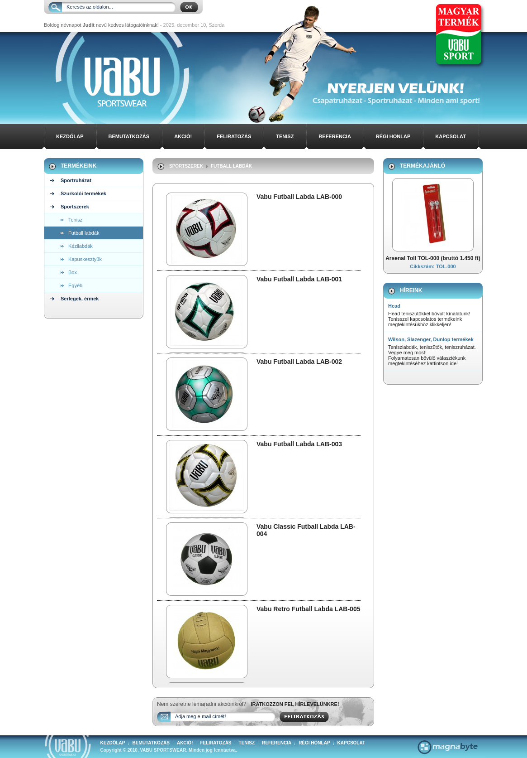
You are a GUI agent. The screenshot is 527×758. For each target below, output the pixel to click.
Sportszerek (75, 206)
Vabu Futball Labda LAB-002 (299, 361)
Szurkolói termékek (83, 193)
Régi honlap (393, 136)
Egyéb (75, 285)
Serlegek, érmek (80, 298)
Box (72, 272)
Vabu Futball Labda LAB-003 (299, 444)
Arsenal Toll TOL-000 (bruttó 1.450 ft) (432, 258)
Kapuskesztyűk (85, 259)
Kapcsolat (450, 136)
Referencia (334, 136)
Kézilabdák (80, 246)
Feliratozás (234, 136)
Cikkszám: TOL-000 (433, 266)
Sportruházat (76, 180)
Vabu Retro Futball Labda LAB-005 (308, 609)
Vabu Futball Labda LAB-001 (299, 279)
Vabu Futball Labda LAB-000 (299, 196)
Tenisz (285, 136)
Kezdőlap (70, 136)
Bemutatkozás (129, 136)
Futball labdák (84, 233)
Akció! (183, 136)
